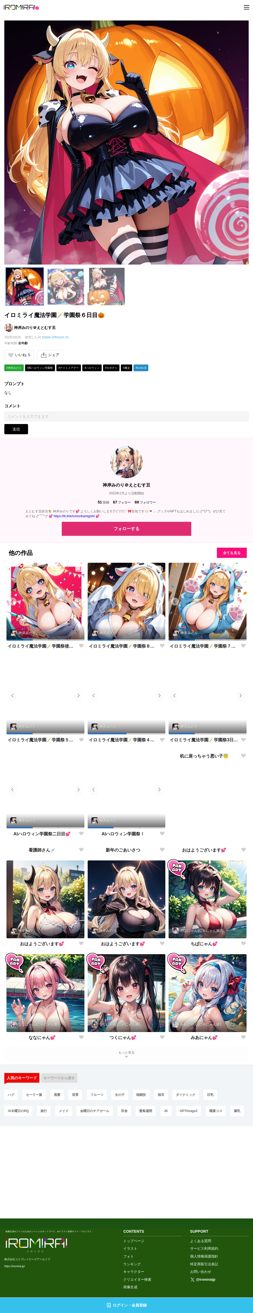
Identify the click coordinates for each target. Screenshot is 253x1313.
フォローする (126, 529)
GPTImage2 (201, 1193)
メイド (68, 1193)
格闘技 (152, 1175)
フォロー (122, 502)
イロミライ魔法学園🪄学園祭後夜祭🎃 (42, 646)
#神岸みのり (14, 368)
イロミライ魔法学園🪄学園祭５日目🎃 (42, 740)
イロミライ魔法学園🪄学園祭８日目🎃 (123, 646)
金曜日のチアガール (100, 1193)
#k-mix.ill (141, 368)
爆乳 (11, 1211)
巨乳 (226, 1175)
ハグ (11, 1175)
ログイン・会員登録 (126, 1305)
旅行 (46, 1193)
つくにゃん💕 (123, 1116)
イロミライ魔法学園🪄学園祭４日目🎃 (123, 740)
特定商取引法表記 (204, 1264)
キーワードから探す (61, 1158)
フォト (128, 1256)
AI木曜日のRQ (18, 1193)
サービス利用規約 (204, 1249)
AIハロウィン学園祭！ (123, 834)
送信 (16, 430)
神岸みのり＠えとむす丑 (35, 327)
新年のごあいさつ (123, 928)
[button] (24, 286)
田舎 (132, 1193)
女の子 (129, 1175)
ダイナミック (200, 1175)
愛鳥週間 (154, 1193)
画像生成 (130, 1287)
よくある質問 (200, 1241)
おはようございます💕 (204, 928)
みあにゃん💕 (204, 1116)
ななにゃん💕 (42, 1116)
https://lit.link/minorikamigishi (74, 517)
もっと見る (126, 1133)
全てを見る (228, 553)
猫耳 (173, 1175)
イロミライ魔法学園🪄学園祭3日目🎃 (204, 740)
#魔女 (126, 368)
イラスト (130, 1249)
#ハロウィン (92, 368)
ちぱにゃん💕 (204, 1022)
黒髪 (61, 1175)
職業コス (230, 1193)
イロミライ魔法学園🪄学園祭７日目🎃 (204, 646)
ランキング (132, 1264)
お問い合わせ (200, 1272)
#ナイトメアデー (69, 368)
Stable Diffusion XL (55, 337)
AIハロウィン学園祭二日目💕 (42, 834)
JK (177, 1193)
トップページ (133, 1241)
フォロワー (145, 502)
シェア (51, 355)
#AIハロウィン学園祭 (40, 368)
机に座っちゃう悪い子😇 (204, 834)
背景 (81, 1175)
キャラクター (133, 1272)
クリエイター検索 (137, 1279)
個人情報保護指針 (204, 1256)
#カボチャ (111, 368)
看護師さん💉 (42, 928)
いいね (19, 355)
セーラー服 (36, 1175)
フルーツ (104, 1175)
